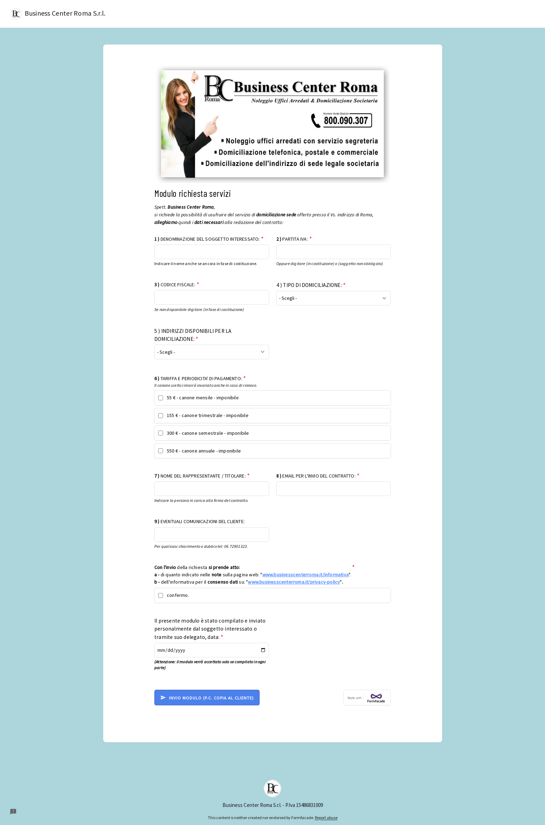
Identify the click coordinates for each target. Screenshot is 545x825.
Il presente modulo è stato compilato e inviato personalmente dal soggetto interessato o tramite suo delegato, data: (210, 628)
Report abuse (326, 817)
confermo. (178, 595)
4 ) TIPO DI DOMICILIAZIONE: (310, 285)
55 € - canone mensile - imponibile (203, 397)
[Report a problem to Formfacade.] (13, 812)
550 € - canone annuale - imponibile (204, 451)
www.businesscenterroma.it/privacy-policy (294, 582)
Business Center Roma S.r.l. (57, 13)
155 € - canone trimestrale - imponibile (208, 415)
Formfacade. (302, 817)
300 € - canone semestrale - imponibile (208, 433)
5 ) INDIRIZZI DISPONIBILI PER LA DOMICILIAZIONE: (192, 335)
